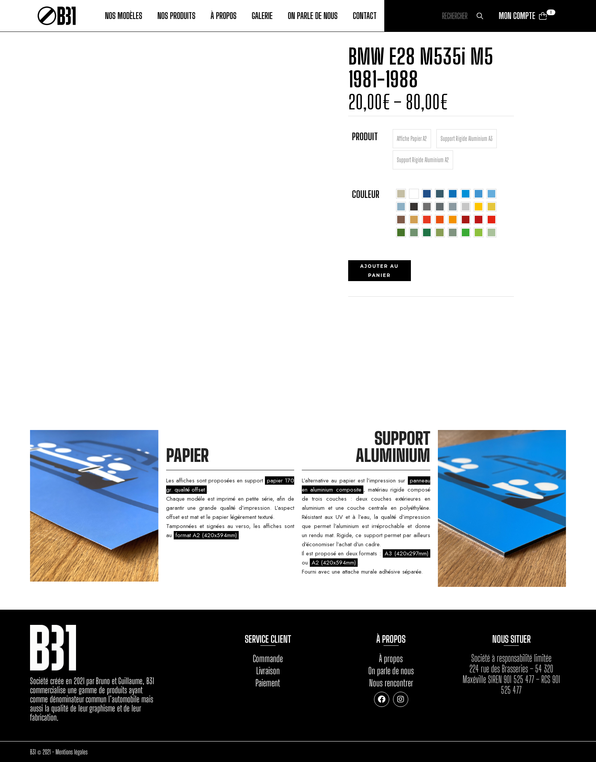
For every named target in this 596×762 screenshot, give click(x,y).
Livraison (268, 670)
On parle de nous (313, 16)
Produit (365, 136)
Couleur (365, 194)
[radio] (412, 139)
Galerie (262, 16)
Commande (268, 658)
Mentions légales (71, 752)
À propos (223, 16)
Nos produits (176, 16)
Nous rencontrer (391, 682)
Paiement (267, 682)
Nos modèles (123, 16)
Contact (365, 16)
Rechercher (480, 16)
